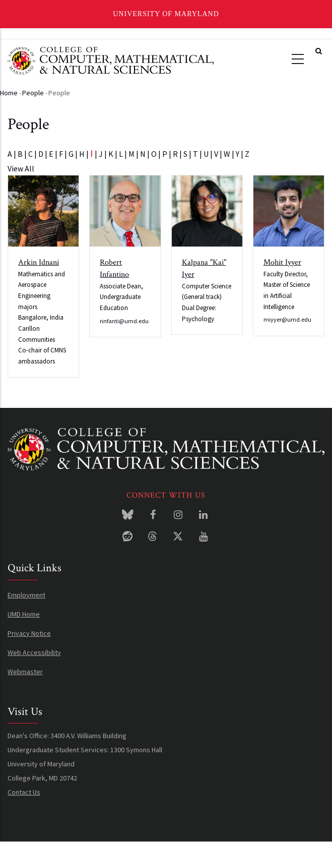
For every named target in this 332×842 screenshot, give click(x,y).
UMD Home (24, 614)
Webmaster (25, 671)
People (33, 92)
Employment (26, 594)
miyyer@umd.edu (287, 319)
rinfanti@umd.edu (124, 321)
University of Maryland (166, 14)
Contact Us (24, 792)
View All (21, 168)
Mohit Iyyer (282, 262)
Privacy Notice (29, 633)
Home (9, 92)
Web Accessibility (34, 652)
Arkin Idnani (38, 262)
